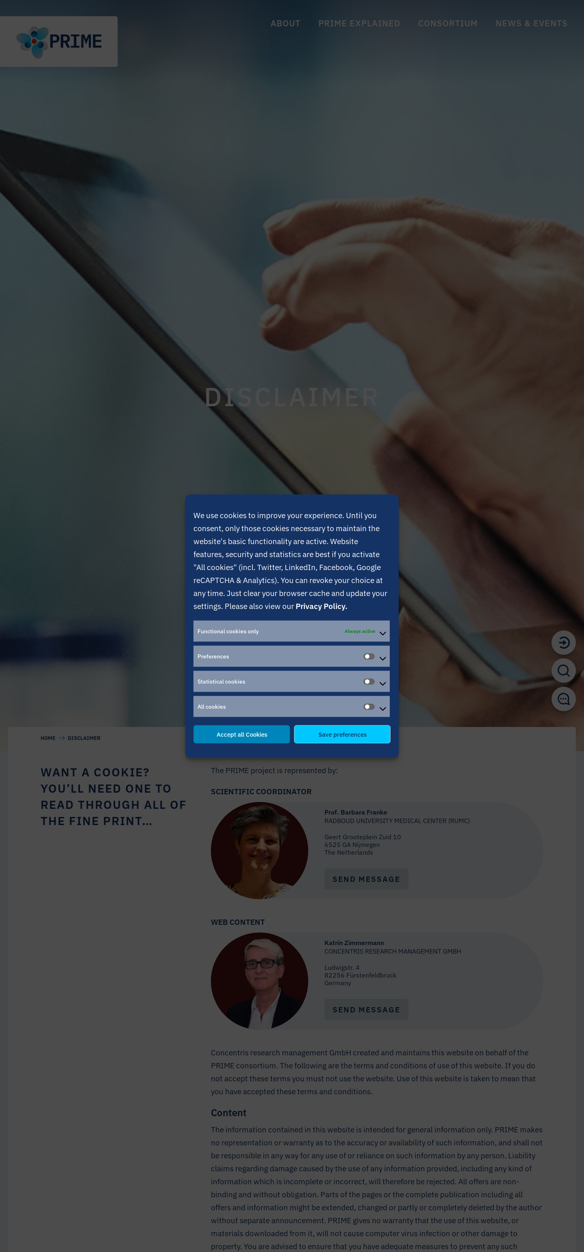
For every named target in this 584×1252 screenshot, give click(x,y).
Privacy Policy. (322, 606)
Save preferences (342, 734)
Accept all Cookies (242, 734)
